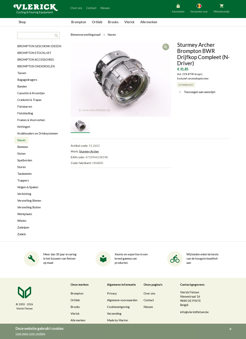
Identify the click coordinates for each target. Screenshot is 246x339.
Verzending (114, 313)
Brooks (113, 22)
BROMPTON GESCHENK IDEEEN (39, 46)
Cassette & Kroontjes (31, 93)
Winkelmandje (221, 8)
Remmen (22, 146)
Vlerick (129, 22)
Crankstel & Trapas (29, 99)
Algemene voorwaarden (122, 300)
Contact (91, 8)
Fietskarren (24, 106)
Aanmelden (178, 8)
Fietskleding (25, 113)
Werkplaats (24, 214)
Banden (22, 86)
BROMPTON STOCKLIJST (34, 52)
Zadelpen (23, 227)
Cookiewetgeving (118, 306)
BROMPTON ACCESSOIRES (35, 59)
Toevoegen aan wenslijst (196, 92)
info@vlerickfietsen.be (194, 312)
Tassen (21, 73)
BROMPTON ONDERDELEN (36, 66)
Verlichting (24, 193)
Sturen (21, 167)
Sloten (21, 153)
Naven (21, 140)
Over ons (76, 8)
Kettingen (23, 126)
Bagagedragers (27, 79)
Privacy (112, 293)
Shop (22, 22)
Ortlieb (97, 22)
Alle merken (148, 22)
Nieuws (105, 8)
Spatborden (24, 160)
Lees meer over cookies (30, 333)
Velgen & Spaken (27, 187)
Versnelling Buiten (29, 207)
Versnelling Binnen (29, 200)
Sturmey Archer (89, 151)
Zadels (21, 234)
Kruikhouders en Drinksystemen (37, 133)
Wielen (21, 220)
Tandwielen (24, 173)
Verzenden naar (199, 8)
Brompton (78, 22)
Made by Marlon (117, 320)
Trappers (23, 180)
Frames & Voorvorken (31, 120)
